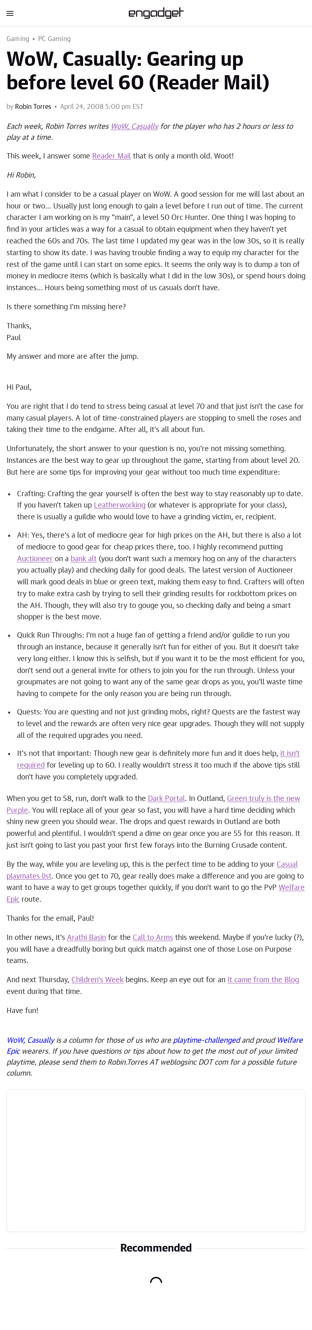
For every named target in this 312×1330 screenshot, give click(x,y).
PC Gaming (54, 39)
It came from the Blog (263, 980)
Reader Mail (111, 156)
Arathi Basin (86, 938)
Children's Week (98, 980)
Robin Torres (33, 107)
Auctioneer (35, 559)
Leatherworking (119, 505)
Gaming (17, 39)
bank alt (84, 559)
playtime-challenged (206, 1040)
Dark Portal (166, 799)
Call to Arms (153, 938)
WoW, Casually (134, 126)
